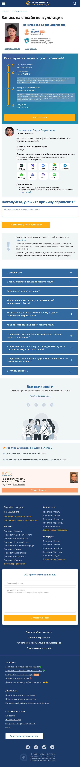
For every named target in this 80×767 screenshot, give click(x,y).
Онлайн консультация (39, 637)
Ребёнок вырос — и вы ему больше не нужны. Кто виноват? (33, 459)
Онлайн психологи (19, 11)
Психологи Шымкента (52, 519)
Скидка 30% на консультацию (19, 674)
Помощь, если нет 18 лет (17, 678)
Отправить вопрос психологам (20, 723)
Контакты (10, 716)
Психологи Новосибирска (16, 538)
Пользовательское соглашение (20, 695)
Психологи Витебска (52, 548)
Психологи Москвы (13, 531)
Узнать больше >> (40, 490)
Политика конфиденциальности (20, 699)
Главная (5, 11)
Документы (11, 690)
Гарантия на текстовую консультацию (23, 670)
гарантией (26, 192)
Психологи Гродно (51, 555)
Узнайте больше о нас (40, 396)
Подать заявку (40, 117)
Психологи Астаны (51, 515)
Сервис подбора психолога (39, 632)
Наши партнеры (13, 719)
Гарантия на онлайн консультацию (22, 667)
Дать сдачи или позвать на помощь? (23, 453)
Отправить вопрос (40, 617)
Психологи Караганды (52, 522)
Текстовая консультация (39, 648)
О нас (7, 727)
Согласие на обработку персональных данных (27, 703)
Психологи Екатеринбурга (16, 542)
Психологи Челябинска (14, 556)
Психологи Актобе (51, 526)
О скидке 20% (31, 49)
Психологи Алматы (51, 511)
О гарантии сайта (12, 49)
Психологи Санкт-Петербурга (18, 535)
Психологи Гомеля (51, 544)
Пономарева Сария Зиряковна (44, 24)
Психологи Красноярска (15, 553)
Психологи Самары (13, 560)
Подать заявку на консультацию (26, 224)
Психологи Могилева (52, 552)
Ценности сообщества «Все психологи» (23, 682)
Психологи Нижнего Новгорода (19, 545)
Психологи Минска (51, 541)
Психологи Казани (12, 549)
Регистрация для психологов (24, 736)
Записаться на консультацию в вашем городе (38, 642)
